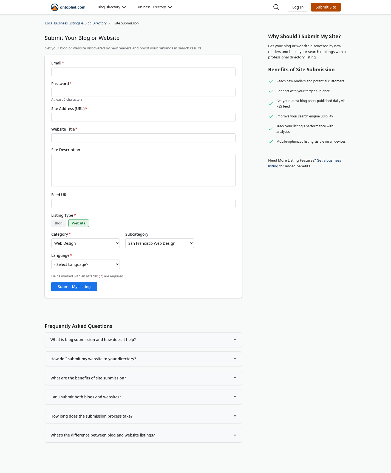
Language (61, 255)
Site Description (65, 150)
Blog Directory (109, 7)
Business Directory (151, 7)
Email (57, 63)
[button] (298, 7)
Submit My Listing (74, 286)
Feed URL (59, 195)
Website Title (64, 129)
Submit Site (326, 7)
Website (79, 223)
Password (61, 84)
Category (61, 234)
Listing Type (63, 215)
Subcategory (136, 234)
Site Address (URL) (69, 109)
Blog (59, 223)
